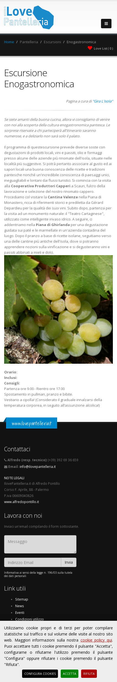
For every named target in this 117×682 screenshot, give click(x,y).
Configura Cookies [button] (40, 673)
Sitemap (21, 599)
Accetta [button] (69, 673)
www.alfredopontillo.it (21, 501)
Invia (69, 562)
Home (9, 41)
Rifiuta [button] (89, 673)
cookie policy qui (96, 640)
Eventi (19, 612)
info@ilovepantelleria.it (38, 466)
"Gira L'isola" (102, 101)
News (19, 606)
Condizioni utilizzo (29, 619)
